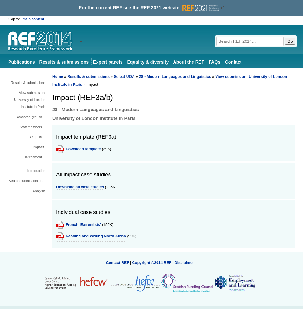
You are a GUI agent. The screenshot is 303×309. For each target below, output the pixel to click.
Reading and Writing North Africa (96, 236)
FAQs (214, 62)
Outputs (36, 137)
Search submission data (27, 181)
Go (290, 41)
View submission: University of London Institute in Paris (29, 100)
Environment (32, 157)
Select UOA (124, 76)
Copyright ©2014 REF (152, 263)
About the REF (188, 62)
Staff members (31, 127)
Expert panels (107, 62)
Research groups (29, 117)
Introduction (36, 171)
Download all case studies (80, 187)
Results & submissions (64, 62)
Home (57, 76)
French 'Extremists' (83, 225)
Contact (233, 62)
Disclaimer (184, 263)
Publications (21, 62)
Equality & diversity (148, 62)
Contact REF (117, 263)
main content (33, 19)
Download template (83, 149)
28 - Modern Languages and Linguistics (175, 76)
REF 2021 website (180, 7)
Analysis (39, 191)
